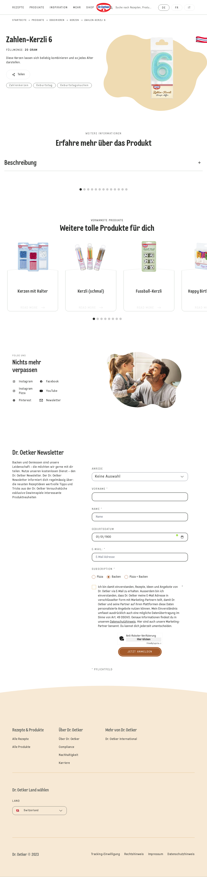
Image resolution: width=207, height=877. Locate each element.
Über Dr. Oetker (69, 739)
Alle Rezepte (20, 739)
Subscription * (103, 569)
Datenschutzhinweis (180, 854)
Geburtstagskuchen (74, 85)
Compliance (66, 747)
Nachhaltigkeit (68, 755)
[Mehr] (79, 7)
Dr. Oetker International (121, 739)
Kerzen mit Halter (32, 275)
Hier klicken (143, 639)
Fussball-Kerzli (149, 275)
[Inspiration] (61, 7)
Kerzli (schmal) (90, 275)
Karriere (64, 763)
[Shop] (92, 7)
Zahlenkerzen (19, 85)
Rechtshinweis (134, 854)
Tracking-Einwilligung (105, 854)
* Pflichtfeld (102, 669)
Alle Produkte (21, 747)
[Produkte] (40, 7)
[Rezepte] (21, 7)
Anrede (97, 469)
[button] (18, 74)
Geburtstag (44, 85)
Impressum (155, 854)
